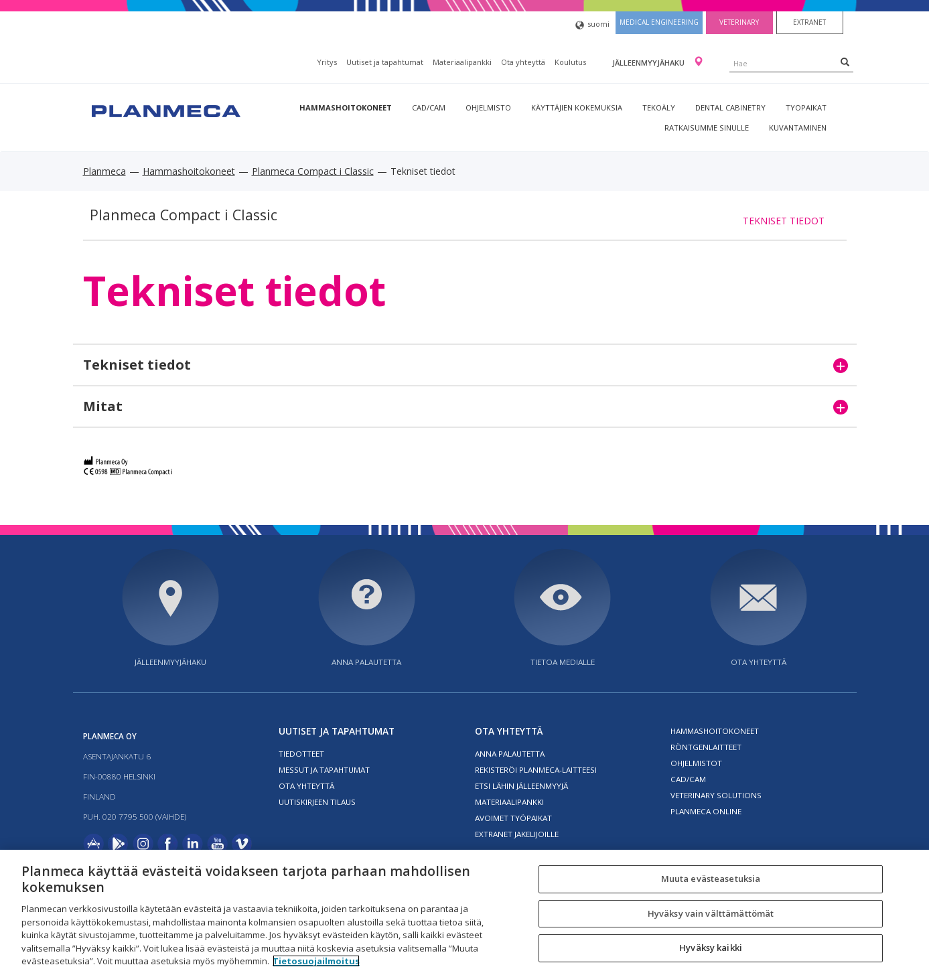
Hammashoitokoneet (345, 107)
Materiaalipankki (462, 62)
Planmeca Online (705, 811)
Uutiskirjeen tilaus (317, 802)
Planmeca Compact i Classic (313, 171)
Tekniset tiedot (784, 220)
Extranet (809, 22)
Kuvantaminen (798, 128)
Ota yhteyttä (523, 62)
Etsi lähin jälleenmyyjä (521, 786)
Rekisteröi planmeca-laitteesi (536, 770)
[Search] (845, 61)
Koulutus (570, 62)
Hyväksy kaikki (710, 948)
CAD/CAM (428, 107)
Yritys (327, 62)
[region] (464, 912)
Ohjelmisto (488, 107)
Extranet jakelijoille (517, 834)
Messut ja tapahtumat (324, 770)
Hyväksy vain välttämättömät (711, 913)
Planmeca (104, 171)
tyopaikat (806, 107)
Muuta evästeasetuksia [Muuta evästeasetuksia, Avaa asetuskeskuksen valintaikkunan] (711, 879)
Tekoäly (658, 107)
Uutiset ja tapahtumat (384, 62)
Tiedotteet (301, 754)
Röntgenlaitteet (705, 747)
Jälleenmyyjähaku (649, 63)
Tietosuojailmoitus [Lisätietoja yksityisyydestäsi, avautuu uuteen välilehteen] (316, 961)
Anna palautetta (366, 662)
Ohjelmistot (696, 763)
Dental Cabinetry (730, 107)
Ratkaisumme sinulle (706, 128)
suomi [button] (592, 25)
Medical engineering (659, 22)
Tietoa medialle (562, 662)
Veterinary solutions (716, 795)
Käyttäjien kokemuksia (576, 107)
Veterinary (739, 22)
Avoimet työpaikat (513, 818)
